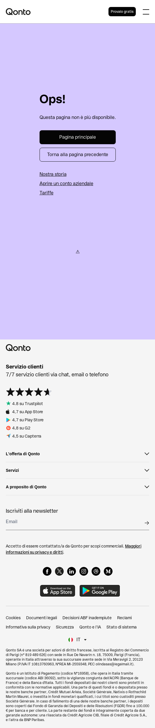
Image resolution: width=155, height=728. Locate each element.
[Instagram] (83, 571)
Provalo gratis (122, 12)
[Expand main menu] (146, 12)
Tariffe (47, 193)
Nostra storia (53, 174)
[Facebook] (47, 571)
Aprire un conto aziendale (66, 183)
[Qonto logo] (57, 11)
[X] (59, 571)
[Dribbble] (96, 571)
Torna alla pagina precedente (77, 154)
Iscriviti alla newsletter (32, 511)
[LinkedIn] (71, 571)
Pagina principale (77, 137)
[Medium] (108, 571)
